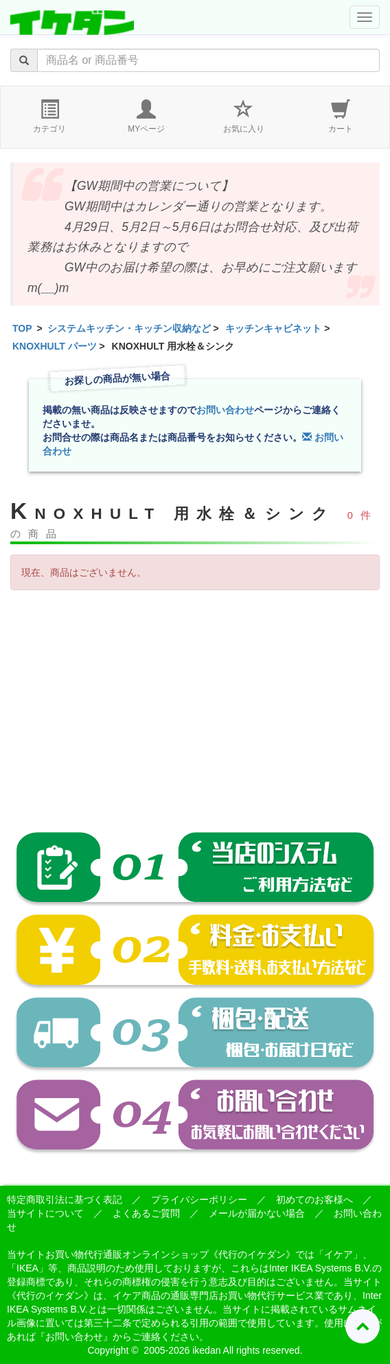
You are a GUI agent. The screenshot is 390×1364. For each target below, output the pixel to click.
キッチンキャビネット (273, 328)
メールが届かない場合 (257, 1213)
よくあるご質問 (146, 1213)
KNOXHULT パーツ (54, 346)
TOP (22, 328)
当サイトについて (45, 1213)
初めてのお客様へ (314, 1199)
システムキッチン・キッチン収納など (129, 328)
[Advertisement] (195, 700)
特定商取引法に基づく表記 (64, 1199)
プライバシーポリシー (199, 1199)
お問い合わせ (225, 409)
